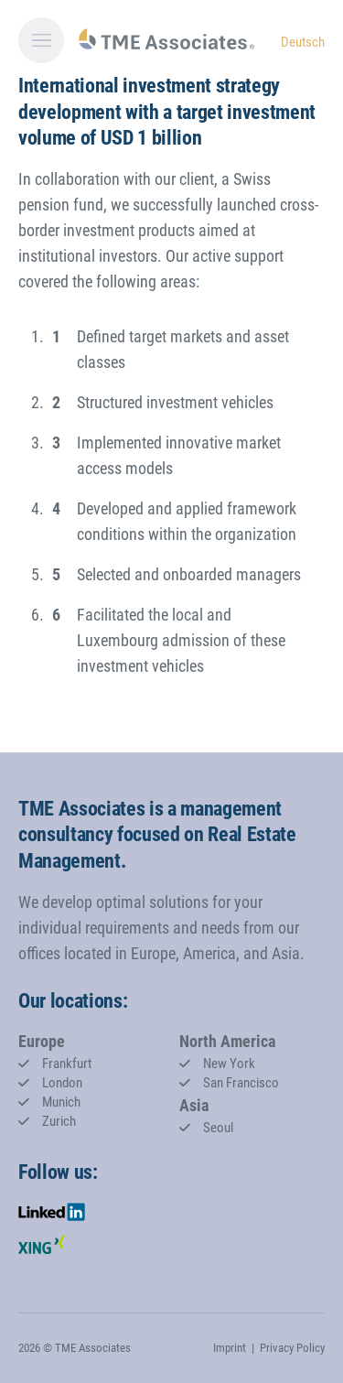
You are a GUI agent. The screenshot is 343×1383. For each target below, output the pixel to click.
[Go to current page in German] (303, 40)
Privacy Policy (292, 1348)
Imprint (229, 1348)
